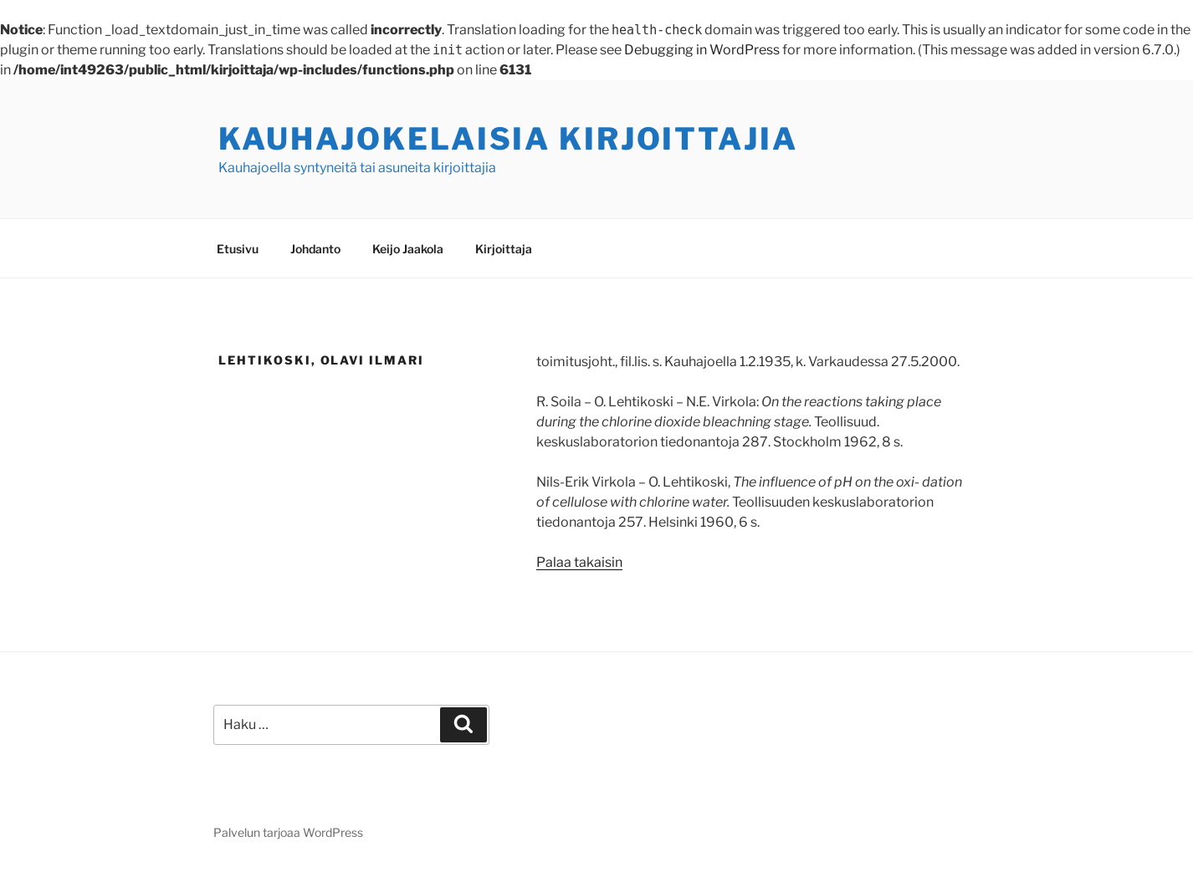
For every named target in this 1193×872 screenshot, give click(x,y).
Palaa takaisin (579, 562)
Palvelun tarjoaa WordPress (288, 832)
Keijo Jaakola (407, 249)
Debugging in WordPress (702, 50)
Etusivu (238, 249)
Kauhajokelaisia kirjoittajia (508, 138)
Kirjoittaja (503, 249)
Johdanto (315, 249)
